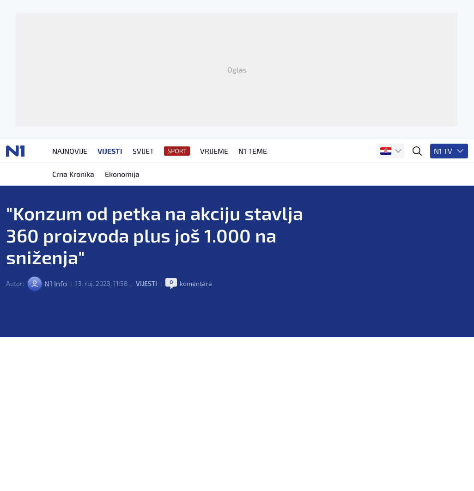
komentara (196, 286)
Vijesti (146, 286)
